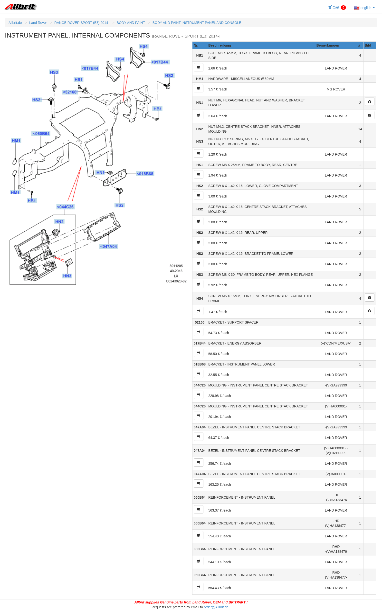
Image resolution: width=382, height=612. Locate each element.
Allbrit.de (15, 23)
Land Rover (38, 23)
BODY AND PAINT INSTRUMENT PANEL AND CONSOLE (197, 23)
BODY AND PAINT (131, 23)
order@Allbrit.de (216, 607)
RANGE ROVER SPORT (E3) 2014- (81, 23)
